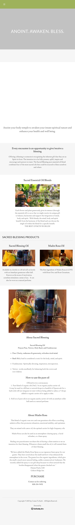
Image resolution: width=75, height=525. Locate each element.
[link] (37, 508)
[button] (10, 4)
